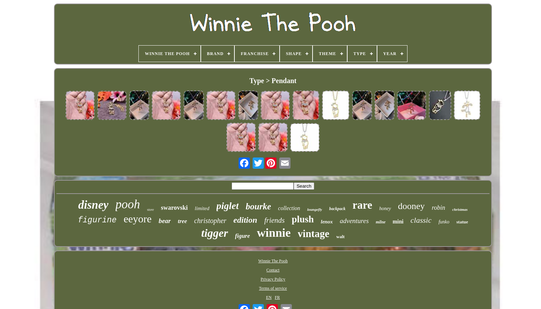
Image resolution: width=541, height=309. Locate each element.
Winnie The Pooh (273, 260)
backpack (337, 208)
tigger (214, 233)
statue (462, 221)
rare (362, 205)
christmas (460, 209)
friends (274, 220)
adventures (354, 220)
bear (165, 220)
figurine (97, 220)
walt (340, 236)
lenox (327, 221)
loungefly (314, 209)
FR (277, 297)
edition (245, 219)
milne (380, 222)
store (150, 209)
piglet (228, 205)
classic (421, 220)
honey (385, 208)
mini (397, 221)
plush (303, 219)
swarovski (174, 207)
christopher (210, 220)
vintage (313, 233)
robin (438, 207)
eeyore (138, 218)
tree (182, 221)
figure (242, 236)
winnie (273, 232)
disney (93, 205)
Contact (272, 270)
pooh (128, 204)
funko (443, 221)
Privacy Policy (273, 279)
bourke (258, 206)
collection (289, 208)
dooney (411, 206)
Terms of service (273, 288)
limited (202, 208)
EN (269, 297)
